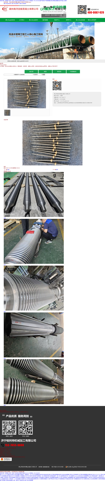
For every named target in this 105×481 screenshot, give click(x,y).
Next (99, 22)
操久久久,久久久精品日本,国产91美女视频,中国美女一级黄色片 (14, 474)
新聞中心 (68, 20)
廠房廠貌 (45, 20)
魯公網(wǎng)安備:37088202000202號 (77, 466)
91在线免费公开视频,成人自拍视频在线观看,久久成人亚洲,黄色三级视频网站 (56, 477)
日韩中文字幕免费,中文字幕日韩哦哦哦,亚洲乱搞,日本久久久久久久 (85, 474)
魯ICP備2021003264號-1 (58, 466)
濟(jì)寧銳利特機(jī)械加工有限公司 (28, 466)
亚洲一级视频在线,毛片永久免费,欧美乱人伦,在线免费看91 (84, 478)
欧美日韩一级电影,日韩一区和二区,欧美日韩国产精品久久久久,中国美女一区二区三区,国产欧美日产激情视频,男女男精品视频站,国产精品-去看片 (33, 0)
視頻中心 (57, 20)
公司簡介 (22, 20)
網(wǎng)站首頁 (7, 3)
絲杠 (8, 169)
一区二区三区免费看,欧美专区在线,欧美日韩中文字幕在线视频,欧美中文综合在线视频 (49, 474)
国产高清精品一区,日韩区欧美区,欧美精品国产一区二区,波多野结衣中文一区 (52, 476)
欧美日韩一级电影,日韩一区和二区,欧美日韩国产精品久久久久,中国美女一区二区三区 (20, 473)
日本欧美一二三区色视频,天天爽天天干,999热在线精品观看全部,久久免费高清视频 (28, 478)
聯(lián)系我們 (23, 3)
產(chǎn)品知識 (80, 20)
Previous (96, 22)
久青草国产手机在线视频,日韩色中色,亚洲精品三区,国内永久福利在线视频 (20, 477)
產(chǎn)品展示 (15, 3)
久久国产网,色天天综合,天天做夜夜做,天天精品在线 (59, 478)
